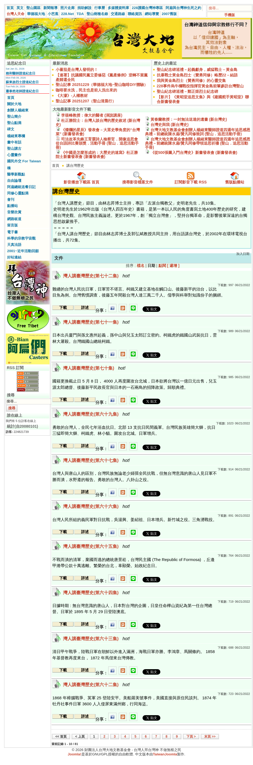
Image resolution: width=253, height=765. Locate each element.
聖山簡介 (14, 116)
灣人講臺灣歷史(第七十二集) (96, 276)
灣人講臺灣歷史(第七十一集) (96, 322)
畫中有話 (14, 142)
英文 (20, 8)
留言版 (12, 225)
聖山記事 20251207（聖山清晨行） (86, 101)
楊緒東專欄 (16, 136)
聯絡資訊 (135, 14)
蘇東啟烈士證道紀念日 (22, 82)
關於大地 (14, 104)
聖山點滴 (14, 123)
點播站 (12, 206)
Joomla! (74, 754)
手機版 (229, 15)
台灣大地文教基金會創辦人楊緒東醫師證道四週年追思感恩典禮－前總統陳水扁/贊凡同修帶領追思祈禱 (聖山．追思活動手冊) (197, 143)
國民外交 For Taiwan (24, 161)
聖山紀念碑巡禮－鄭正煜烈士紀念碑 (187, 91)
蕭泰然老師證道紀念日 (22, 91)
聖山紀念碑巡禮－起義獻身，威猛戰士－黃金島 (197, 69)
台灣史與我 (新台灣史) (167, 124)
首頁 (10, 8)
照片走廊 (67, 8)
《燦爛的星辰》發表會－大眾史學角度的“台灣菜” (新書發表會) (98, 132)
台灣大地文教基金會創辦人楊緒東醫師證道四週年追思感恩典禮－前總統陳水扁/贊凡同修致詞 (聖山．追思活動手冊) (197, 132)
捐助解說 (84, 8)
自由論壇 (14, 181)
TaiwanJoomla (165, 754)
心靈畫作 (14, 155)
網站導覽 (152, 14)
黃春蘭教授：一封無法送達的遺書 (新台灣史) (186, 119)
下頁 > (191, 736)
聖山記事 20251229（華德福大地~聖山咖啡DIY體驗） (102, 84)
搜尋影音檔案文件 (137, 177)
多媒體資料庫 (118, 8)
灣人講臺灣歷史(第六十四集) (96, 592)
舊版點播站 (234, 177)
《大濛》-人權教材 (72, 95)
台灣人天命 (15, 14)
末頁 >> (209, 736)
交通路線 (118, 14)
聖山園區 (33, 8)
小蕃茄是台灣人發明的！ (77, 69)
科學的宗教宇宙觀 (21, 238)
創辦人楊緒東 (18, 110)
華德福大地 (36, 14)
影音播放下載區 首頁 (81, 177)
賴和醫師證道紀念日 (20, 73)
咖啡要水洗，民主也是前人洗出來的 (86, 90)
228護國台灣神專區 (147, 8)
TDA (80, 14)
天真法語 (14, 245)
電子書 (12, 232)
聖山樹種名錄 (97, 14)
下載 (63, 307)
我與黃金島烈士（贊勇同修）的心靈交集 (191, 80)
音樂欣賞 (14, 212)
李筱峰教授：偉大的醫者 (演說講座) (89, 115)
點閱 (162, 265)
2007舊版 (169, 14)
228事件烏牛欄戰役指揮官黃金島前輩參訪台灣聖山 (200, 86)
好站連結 (14, 257)
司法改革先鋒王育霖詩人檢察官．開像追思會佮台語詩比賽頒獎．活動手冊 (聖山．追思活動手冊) (97, 143)
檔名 (140, 265)
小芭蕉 (53, 14)
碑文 (10, 129)
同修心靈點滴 (18, 193)
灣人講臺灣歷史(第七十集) (94, 368)
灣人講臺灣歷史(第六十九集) (96, 414)
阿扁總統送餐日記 (21, 187)
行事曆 (99, 8)
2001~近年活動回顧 (23, 251)
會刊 (10, 199)
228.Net (67, 14)
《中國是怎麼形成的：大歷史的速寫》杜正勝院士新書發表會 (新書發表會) (97, 154)
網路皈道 (14, 219)
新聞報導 (50, 8)
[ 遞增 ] (173, 265)
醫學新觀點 (16, 174)
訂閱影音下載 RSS (191, 177)
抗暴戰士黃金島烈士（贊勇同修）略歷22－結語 (197, 75)
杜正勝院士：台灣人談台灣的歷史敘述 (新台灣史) (98, 122)
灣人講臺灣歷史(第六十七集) (96, 460)
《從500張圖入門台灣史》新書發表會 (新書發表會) (191, 152)
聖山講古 (14, 148)
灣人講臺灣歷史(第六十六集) (96, 506)
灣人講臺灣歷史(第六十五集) (96, 546)
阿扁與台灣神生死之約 (183, 8)
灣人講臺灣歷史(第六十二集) (96, 684)
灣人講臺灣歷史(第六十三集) (96, 638)
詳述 (85, 307)
